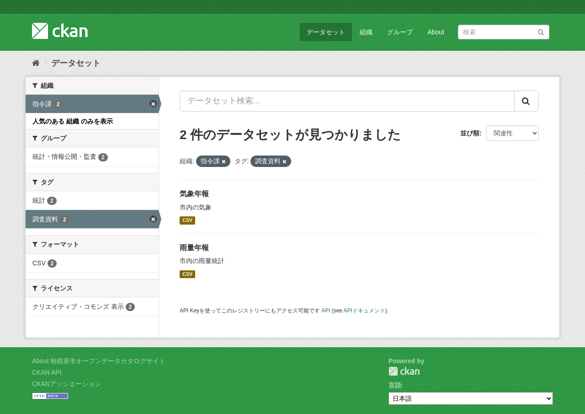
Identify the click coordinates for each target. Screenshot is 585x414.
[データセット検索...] (347, 101)
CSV (187, 220)
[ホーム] (36, 63)
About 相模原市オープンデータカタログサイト (98, 361)
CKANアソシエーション (66, 383)
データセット (326, 32)
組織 (366, 32)
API (325, 310)
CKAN (404, 371)
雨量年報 (194, 248)
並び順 (469, 133)
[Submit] (541, 31)
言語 (394, 385)
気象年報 (194, 194)
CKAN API (47, 372)
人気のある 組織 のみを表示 (72, 121)
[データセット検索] (503, 32)
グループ (400, 32)
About (435, 32)
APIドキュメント (364, 310)
